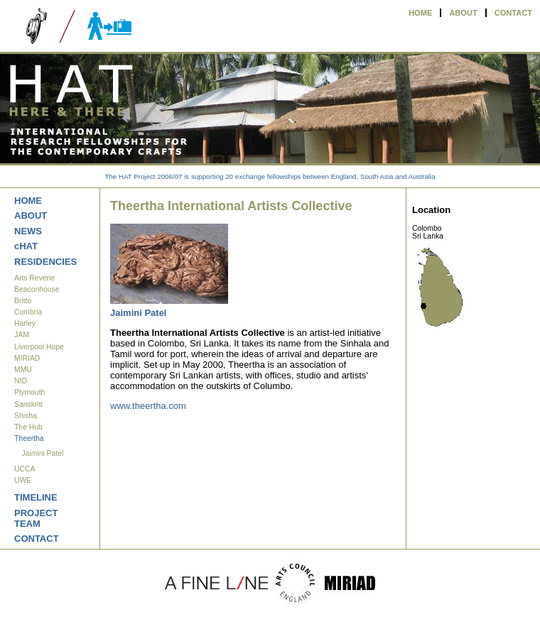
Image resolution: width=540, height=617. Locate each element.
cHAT (26, 246)
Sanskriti (28, 404)
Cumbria (28, 312)
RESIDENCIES (45, 261)
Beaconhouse (37, 289)
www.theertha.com (148, 405)
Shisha (25, 416)
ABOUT (463, 13)
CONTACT (513, 13)
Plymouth (29, 392)
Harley (25, 323)
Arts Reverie (34, 278)
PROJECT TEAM (36, 518)
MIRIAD (27, 358)
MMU (23, 369)
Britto (22, 301)
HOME (420, 13)
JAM (21, 335)
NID (20, 381)
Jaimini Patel (42, 453)
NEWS (28, 231)
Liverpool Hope (39, 347)
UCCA (24, 469)
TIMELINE (36, 497)
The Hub (28, 427)
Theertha (29, 438)
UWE (22, 480)
